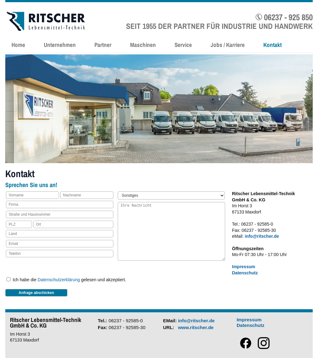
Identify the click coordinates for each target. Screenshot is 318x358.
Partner (102, 45)
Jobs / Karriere (228, 45)
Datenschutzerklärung (59, 279)
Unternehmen (60, 45)
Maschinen (143, 45)
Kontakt (272, 45)
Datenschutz (245, 272)
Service (183, 45)
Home (18, 45)
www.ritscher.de (196, 327)
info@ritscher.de (262, 236)
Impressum (243, 266)
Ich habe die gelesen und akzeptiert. (69, 279)
